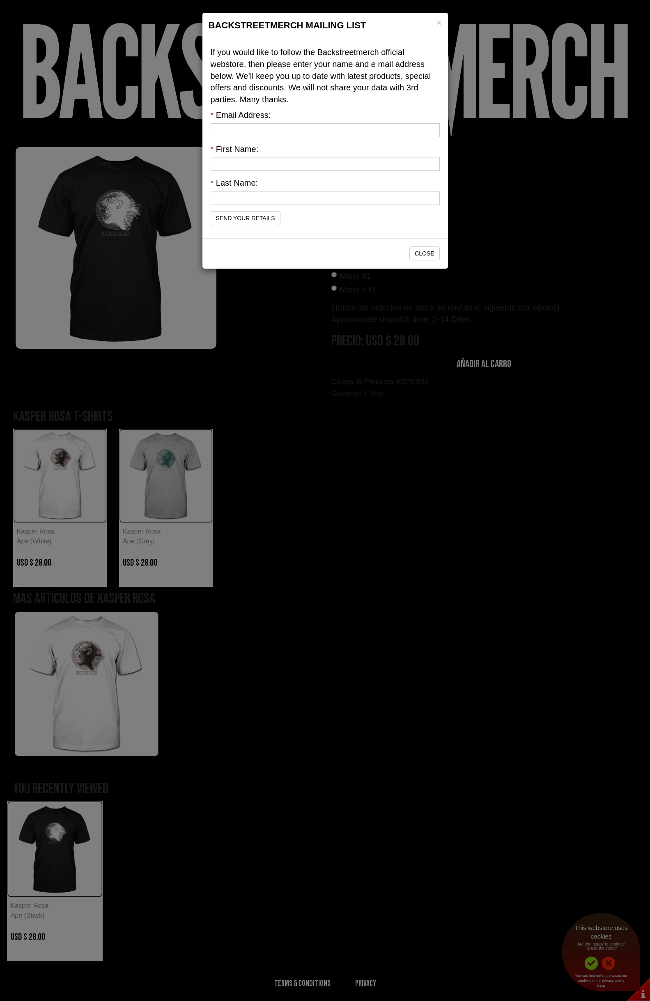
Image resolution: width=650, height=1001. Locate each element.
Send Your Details (245, 218)
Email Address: (241, 115)
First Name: (235, 149)
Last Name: (234, 182)
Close (424, 253)
